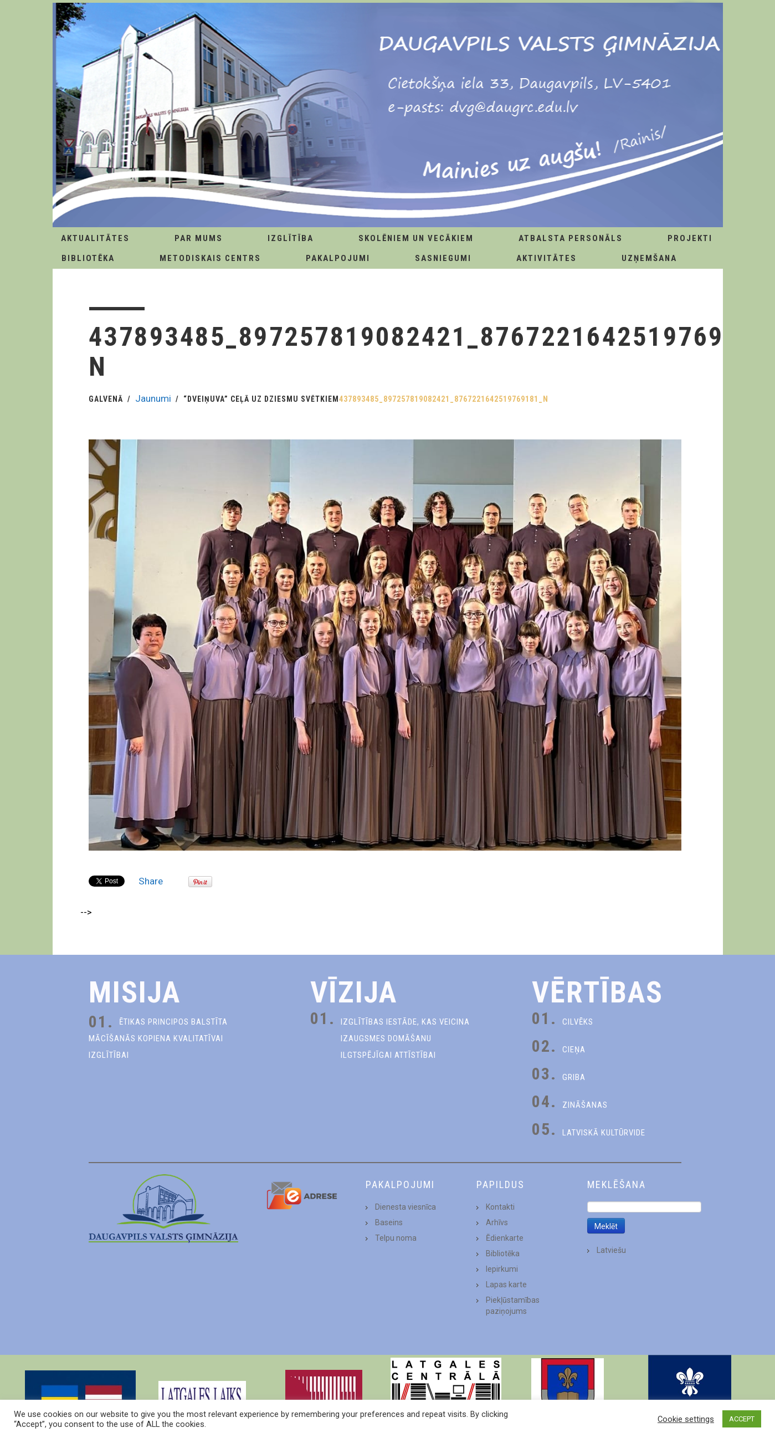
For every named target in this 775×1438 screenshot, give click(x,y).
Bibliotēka (88, 258)
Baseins (389, 1222)
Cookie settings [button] (686, 1419)
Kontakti (500, 1206)
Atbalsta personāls (571, 238)
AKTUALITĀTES (95, 238)
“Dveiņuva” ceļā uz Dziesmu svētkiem (261, 399)
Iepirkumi (502, 1269)
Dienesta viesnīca (405, 1206)
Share (150, 881)
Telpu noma (396, 1238)
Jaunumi (153, 398)
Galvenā (106, 399)
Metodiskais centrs (210, 258)
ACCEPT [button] (742, 1419)
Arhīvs (497, 1222)
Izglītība (291, 238)
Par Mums (198, 238)
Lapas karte (506, 1284)
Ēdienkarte (504, 1238)
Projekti (690, 238)
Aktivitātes (546, 258)
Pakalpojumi (338, 258)
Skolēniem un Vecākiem (416, 238)
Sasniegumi (443, 258)
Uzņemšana (649, 258)
